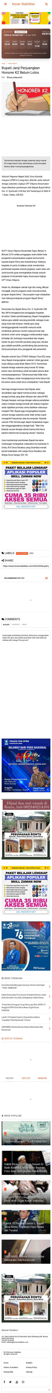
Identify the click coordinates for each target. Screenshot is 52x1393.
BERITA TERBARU (12, 1038)
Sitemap (29, 1372)
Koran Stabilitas (23, 4)
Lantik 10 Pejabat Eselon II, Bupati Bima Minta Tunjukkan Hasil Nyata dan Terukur (24, 1227)
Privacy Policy (31, 1367)
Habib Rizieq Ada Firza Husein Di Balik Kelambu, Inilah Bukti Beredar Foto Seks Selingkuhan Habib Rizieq (25, 1168)
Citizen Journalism (11, 1367)
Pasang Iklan (8, 1372)
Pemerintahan (12, 63)
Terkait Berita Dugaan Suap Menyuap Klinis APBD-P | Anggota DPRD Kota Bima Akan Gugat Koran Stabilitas (25, 1197)
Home (3, 63)
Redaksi (29, 1363)
